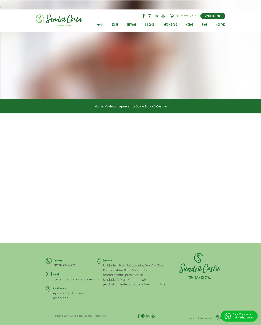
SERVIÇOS (131, 25)
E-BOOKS (149, 25)
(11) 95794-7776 (185, 16)
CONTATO (220, 25)
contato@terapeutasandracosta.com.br (76, 279)
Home (99, 106)
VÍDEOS (189, 25)
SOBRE (115, 25)
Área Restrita (213, 15)
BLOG (204, 25)
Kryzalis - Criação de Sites (205, 318)
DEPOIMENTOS (170, 25)
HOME (99, 25)
